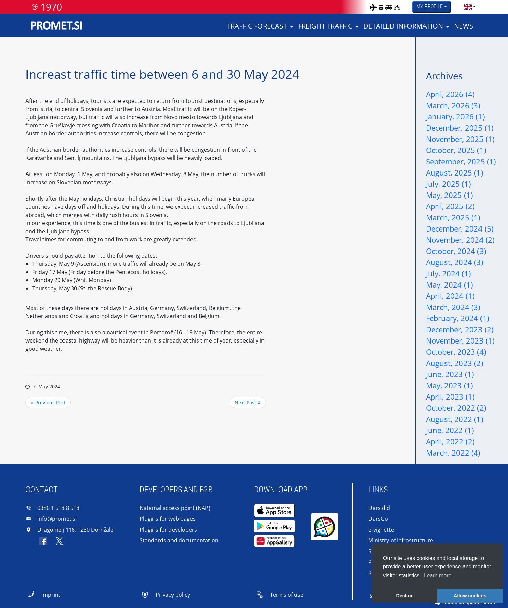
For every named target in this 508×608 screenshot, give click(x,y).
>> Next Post (248, 402)
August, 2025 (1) (454, 172)
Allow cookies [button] (470, 595)
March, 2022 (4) (453, 452)
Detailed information (403, 26)
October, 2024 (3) (456, 251)
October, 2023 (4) (456, 352)
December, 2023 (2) (460, 329)
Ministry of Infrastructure (400, 540)
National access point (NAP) (175, 508)
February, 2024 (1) (457, 318)
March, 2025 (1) (453, 217)
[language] (467, 7)
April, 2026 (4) (450, 94)
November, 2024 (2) (460, 240)
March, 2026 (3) (453, 105)
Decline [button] (404, 595)
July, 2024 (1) (448, 273)
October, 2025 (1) (456, 150)
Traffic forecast (257, 26)
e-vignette (381, 529)
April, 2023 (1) (450, 396)
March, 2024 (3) (453, 307)
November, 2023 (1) (460, 340)
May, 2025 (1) (449, 195)
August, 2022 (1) (454, 419)
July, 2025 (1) (448, 184)
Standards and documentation (179, 540)
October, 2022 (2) (456, 408)
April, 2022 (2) (450, 441)
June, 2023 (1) (450, 374)
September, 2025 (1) (461, 161)
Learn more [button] (438, 575)
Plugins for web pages (168, 518)
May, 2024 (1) (449, 284)
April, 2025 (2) (450, 206)
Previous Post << (48, 402)
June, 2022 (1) (450, 430)
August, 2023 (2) (454, 363)
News (463, 26)
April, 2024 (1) (450, 296)
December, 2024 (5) (460, 228)
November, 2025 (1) (460, 139)
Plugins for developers (168, 529)
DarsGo (378, 518)
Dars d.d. (380, 508)
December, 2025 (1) (460, 128)
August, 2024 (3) (454, 262)
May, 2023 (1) (449, 385)
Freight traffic (325, 26)
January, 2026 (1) (455, 116)
